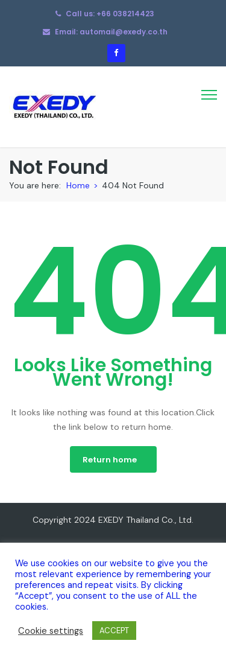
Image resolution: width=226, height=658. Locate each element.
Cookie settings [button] (50, 630)
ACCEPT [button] (114, 630)
